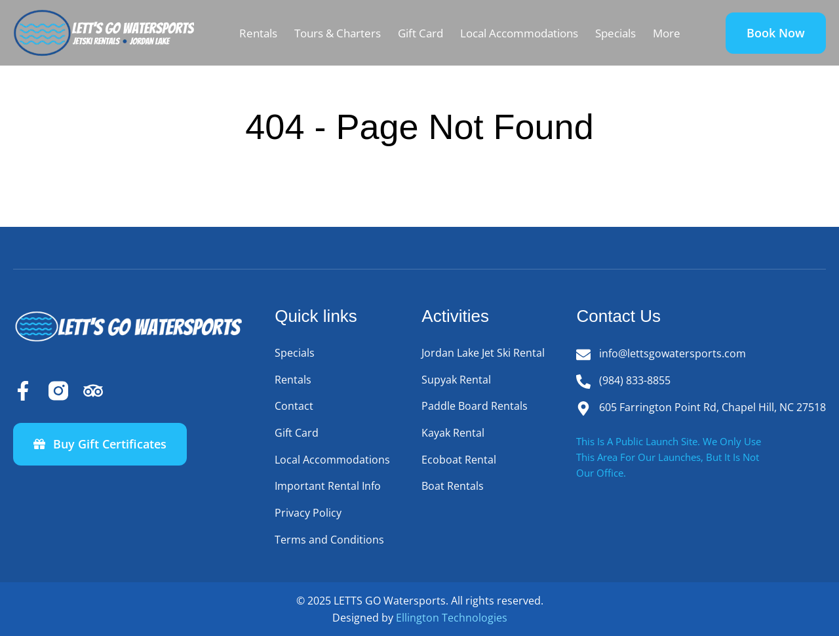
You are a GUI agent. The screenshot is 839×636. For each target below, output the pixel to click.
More (666, 33)
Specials (615, 33)
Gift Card (420, 33)
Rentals (258, 33)
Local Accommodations (519, 33)
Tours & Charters (337, 33)
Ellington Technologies (451, 617)
